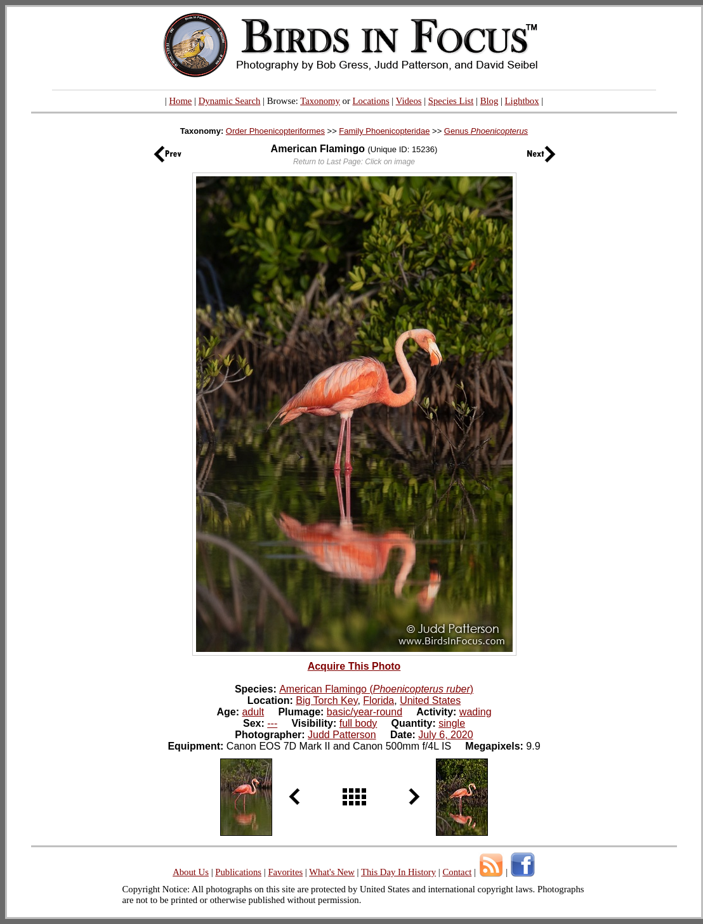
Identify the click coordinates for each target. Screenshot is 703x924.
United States (430, 700)
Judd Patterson (342, 734)
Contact (456, 872)
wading (475, 711)
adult (253, 711)
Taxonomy (320, 101)
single (451, 723)
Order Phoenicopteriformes (275, 131)
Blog (489, 101)
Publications (238, 872)
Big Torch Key (326, 700)
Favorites (285, 872)
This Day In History (398, 872)
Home (180, 101)
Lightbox (522, 101)
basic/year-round (364, 711)
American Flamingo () (376, 689)
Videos (409, 101)
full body (358, 723)
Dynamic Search (230, 101)
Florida (378, 700)
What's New (332, 872)
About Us (191, 872)
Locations (371, 101)
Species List (451, 101)
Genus (486, 131)
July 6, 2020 (445, 734)
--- (272, 723)
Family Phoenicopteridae (384, 131)
